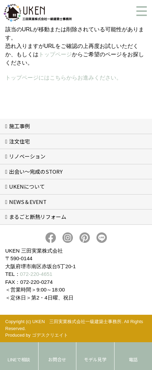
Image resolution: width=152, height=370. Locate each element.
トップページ (55, 54)
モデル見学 (95, 359)
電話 (133, 359)
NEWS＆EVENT (28, 201)
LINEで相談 (19, 359)
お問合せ (57, 359)
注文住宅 (19, 141)
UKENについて (27, 186)
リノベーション (27, 156)
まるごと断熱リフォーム (37, 216)
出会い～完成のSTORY (35, 171)
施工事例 (19, 126)
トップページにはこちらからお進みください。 (63, 78)
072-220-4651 (36, 274)
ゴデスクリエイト (50, 335)
